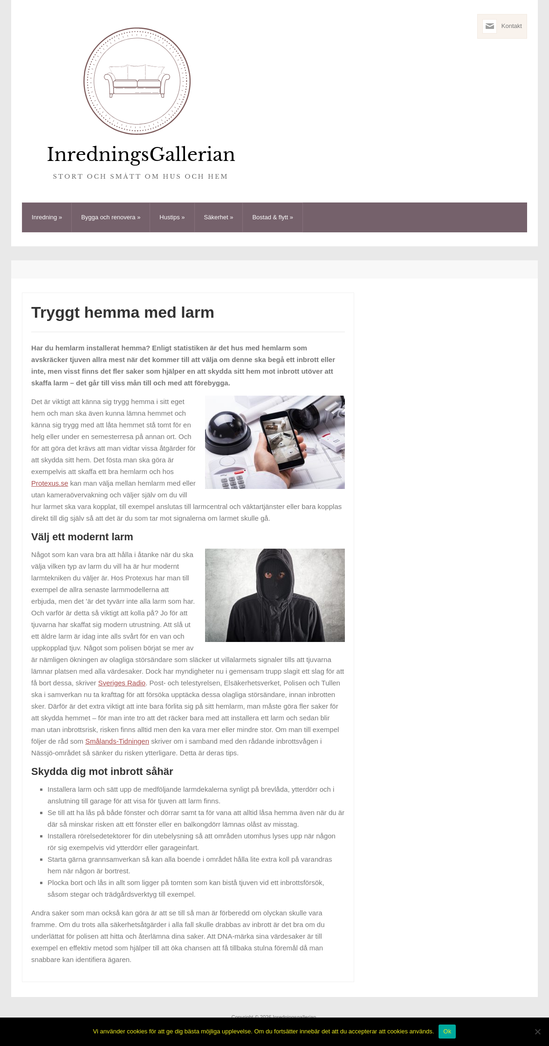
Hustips (172, 217)
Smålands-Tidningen (117, 741)
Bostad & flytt (272, 217)
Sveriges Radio (121, 683)
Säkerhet (218, 217)
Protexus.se (49, 483)
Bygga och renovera (110, 217)
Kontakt (511, 25)
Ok (447, 1031)
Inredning (47, 217)
